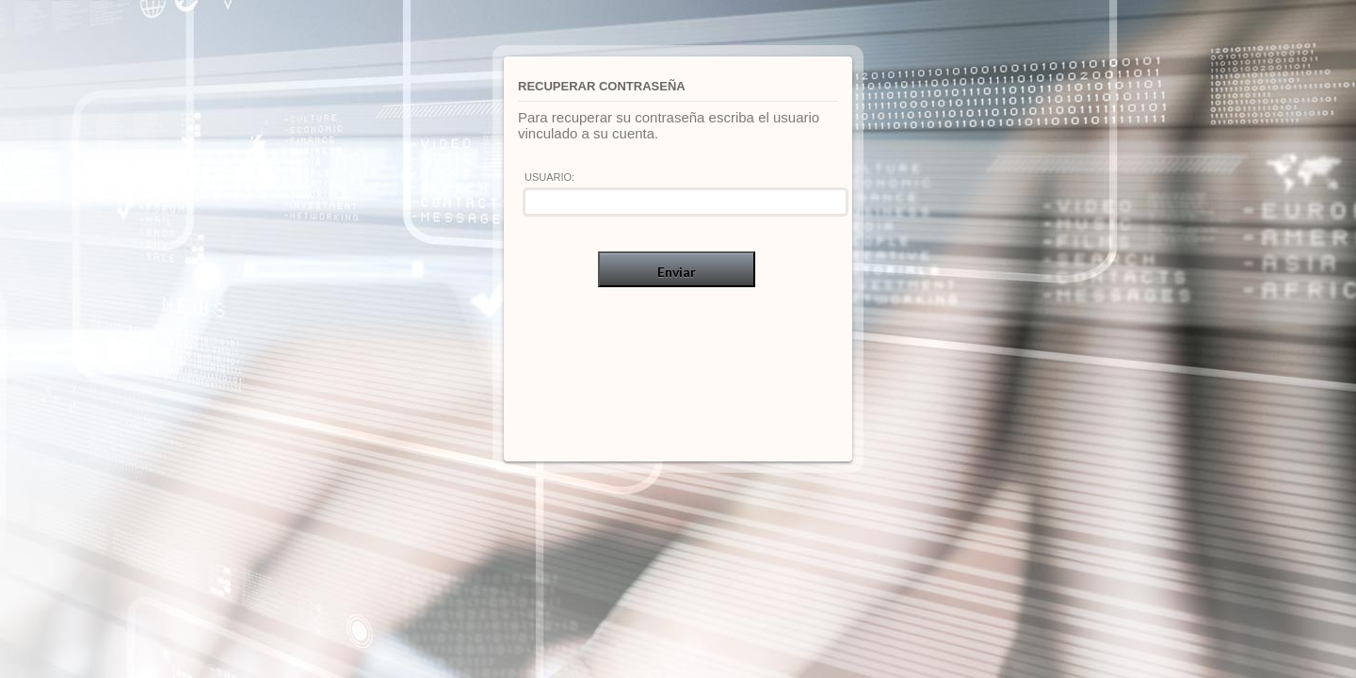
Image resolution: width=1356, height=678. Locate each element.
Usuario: (549, 177)
